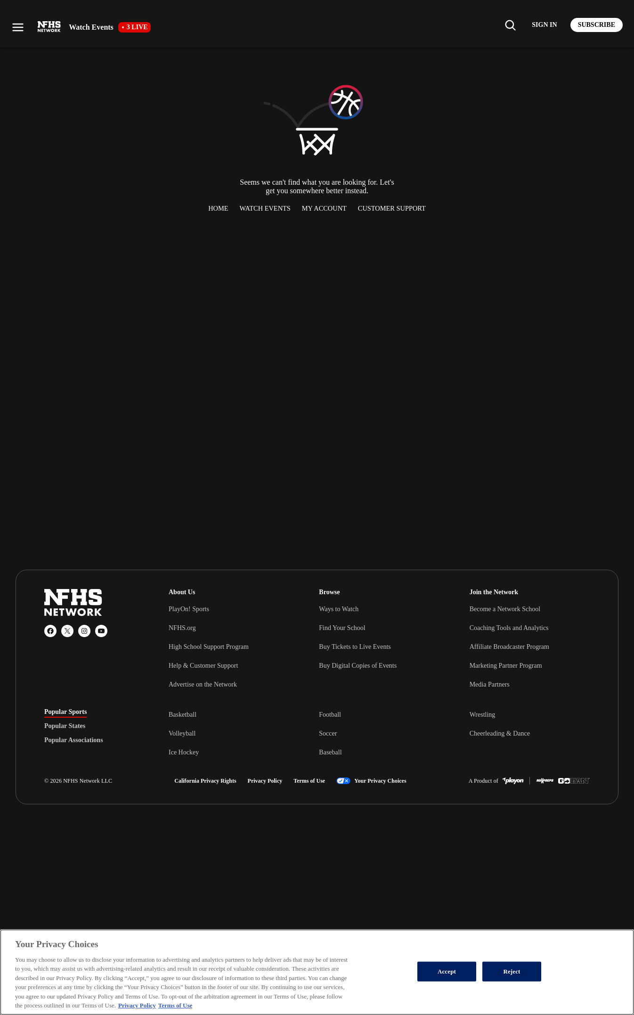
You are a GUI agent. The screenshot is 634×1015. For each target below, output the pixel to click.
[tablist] (91, 726)
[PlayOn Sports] (513, 781)
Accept (447, 971)
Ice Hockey (184, 752)
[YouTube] (101, 631)
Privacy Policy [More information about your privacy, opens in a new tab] (137, 1005)
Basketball (182, 714)
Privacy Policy (265, 781)
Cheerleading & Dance (500, 733)
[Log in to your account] (544, 25)
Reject (511, 971)
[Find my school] (510, 24)
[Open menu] (17, 27)
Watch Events (265, 208)
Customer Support (392, 208)
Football (330, 714)
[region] (317, 972)
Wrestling (483, 714)
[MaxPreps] (545, 781)
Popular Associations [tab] (73, 740)
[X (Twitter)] (67, 631)
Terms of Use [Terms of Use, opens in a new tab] (175, 1005)
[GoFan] (574, 781)
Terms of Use (309, 781)
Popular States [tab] (64, 726)
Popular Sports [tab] (65, 712)
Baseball (330, 752)
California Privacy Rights (205, 781)
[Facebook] (50, 631)
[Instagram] (84, 631)
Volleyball (182, 733)
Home (218, 208)
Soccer (328, 733)
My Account (324, 208)
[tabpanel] (379, 733)
